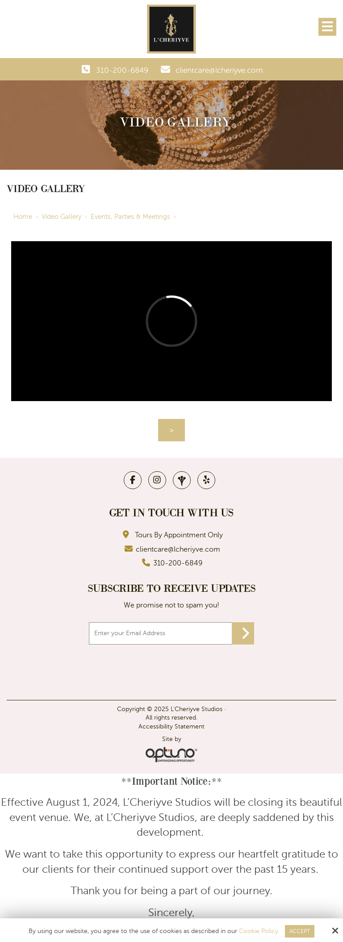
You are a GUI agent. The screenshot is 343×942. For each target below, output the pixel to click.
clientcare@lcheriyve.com (219, 70)
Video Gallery (61, 216)
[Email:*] (171, 633)
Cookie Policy (258, 931)
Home (22, 216)
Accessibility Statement (171, 726)
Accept (299, 931)
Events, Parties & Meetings (130, 216)
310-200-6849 (122, 70)
